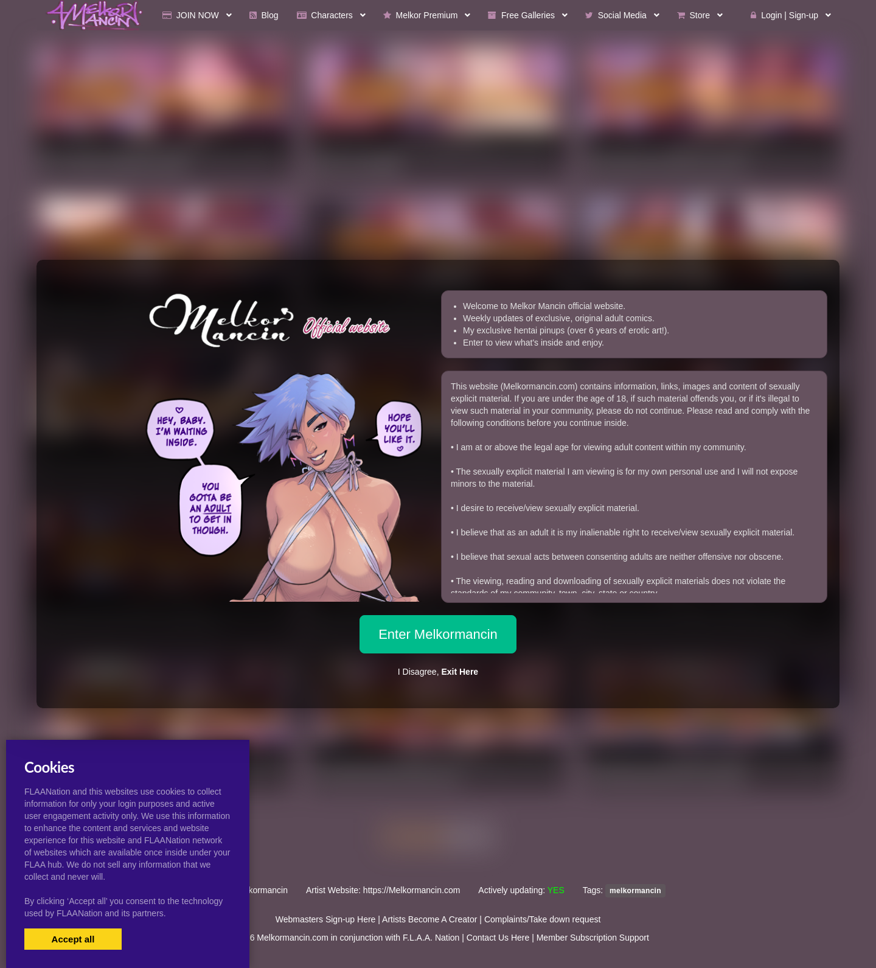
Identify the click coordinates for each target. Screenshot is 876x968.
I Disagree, (438, 672)
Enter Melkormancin (438, 634)
